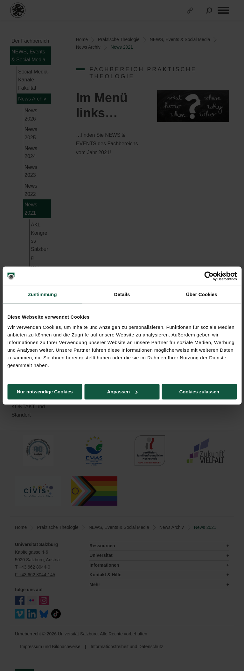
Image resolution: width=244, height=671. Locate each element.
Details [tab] (122, 294)
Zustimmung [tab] (42, 294)
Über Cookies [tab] (201, 294)
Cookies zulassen (199, 391)
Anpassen (122, 391)
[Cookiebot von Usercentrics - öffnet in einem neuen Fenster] (209, 276)
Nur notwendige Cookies (45, 391)
